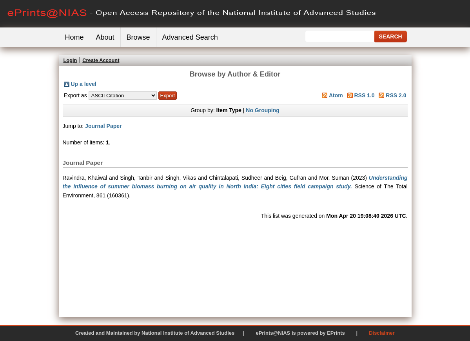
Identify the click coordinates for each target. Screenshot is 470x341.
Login (70, 60)
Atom (336, 95)
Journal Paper (103, 126)
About (105, 37)
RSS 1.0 (364, 95)
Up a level (83, 84)
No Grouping (262, 110)
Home (74, 37)
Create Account (100, 60)
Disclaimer (382, 333)
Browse (138, 37)
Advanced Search (190, 37)
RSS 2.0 (396, 95)
